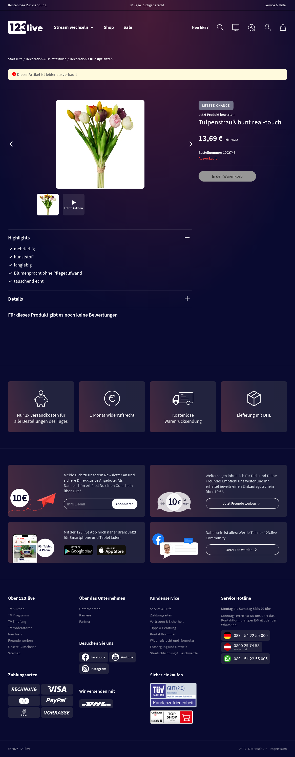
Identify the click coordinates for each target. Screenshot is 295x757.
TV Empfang (17, 621)
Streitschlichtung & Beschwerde (174, 653)
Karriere (85, 615)
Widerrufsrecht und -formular (172, 640)
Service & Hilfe (160, 609)
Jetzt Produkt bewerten (217, 114)
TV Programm (18, 615)
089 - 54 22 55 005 (251, 658)
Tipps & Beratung (163, 628)
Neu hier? (200, 27)
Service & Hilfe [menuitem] (275, 5)
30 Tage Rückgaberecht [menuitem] (147, 5)
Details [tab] (99, 299)
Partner (84, 621)
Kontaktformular (163, 634)
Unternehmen (89, 609)
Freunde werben (20, 640)
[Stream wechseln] (73, 27)
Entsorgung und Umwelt (168, 646)
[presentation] (11, 145)
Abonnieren (125, 504)
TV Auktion (16, 609)
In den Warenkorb (227, 176)
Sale (127, 27)
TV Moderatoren (20, 628)
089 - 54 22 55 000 (251, 635)
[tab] (100, 314)
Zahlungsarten (161, 615)
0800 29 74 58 (247, 645)
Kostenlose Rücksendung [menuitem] (27, 5)
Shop (109, 27)
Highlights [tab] (99, 237)
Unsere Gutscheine (22, 646)
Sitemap (14, 653)
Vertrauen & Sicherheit (167, 621)
